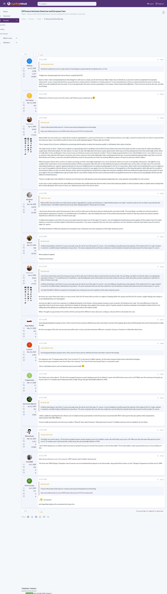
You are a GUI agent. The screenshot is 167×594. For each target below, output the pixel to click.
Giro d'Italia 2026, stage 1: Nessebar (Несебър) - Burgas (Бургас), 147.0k (149, 206)
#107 (126, 357)
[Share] (122, 60)
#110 (126, 437)
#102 (126, 96)
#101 (126, 60)
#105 (126, 267)
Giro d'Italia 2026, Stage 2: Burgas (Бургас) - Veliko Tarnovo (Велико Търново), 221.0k (150, 127)
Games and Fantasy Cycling (144, 278)
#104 (126, 217)
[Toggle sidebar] (163, 12)
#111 (126, 473)
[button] (4, 4)
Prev (29, 54)
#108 (126, 381)
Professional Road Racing (144, 135)
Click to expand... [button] (85, 323)
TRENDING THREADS (139, 120)
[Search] (63, 4)
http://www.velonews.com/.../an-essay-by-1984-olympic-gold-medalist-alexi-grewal (71, 504)
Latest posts (137, 220)
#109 (126, 413)
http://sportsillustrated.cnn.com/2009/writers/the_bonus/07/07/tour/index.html (70, 133)
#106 (126, 299)
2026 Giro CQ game (142, 272)
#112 (126, 501)
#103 (126, 120)
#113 (126, 525)
